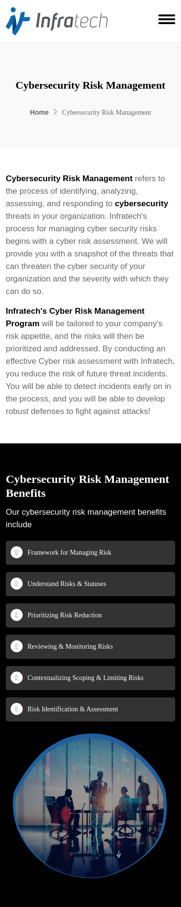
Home (39, 112)
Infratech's (26, 311)
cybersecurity (141, 203)
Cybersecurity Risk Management (69, 178)
